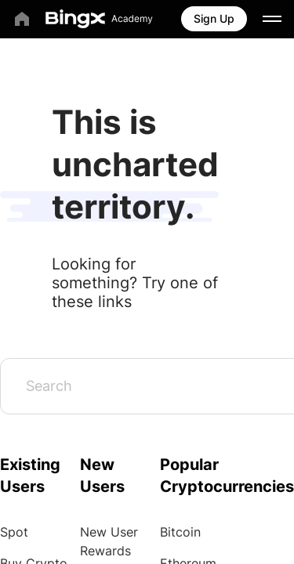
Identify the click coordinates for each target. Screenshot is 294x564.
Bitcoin (180, 532)
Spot (14, 532)
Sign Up (214, 18)
